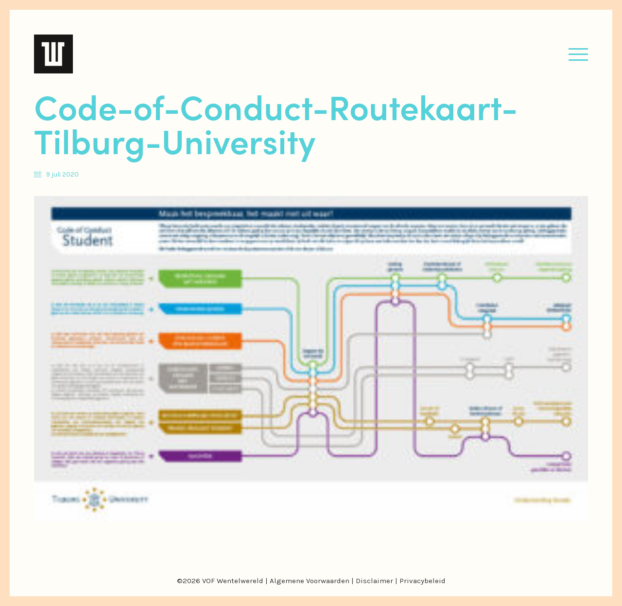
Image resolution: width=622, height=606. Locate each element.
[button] (578, 54)
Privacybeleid (422, 580)
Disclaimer (374, 580)
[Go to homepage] (53, 54)
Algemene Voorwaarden (309, 580)
